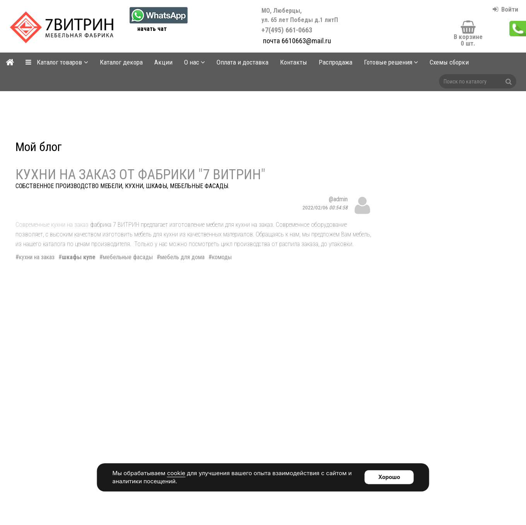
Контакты (293, 62)
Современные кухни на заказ (52, 224)
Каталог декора (121, 62)
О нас (194, 62)
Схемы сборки (449, 62)
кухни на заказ (37, 257)
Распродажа (335, 62)
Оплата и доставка (242, 62)
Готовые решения (391, 62)
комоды (222, 257)
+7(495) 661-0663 (300, 20)
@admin (338, 199)
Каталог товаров (57, 62)
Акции (163, 62)
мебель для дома (182, 257)
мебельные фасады (128, 257)
